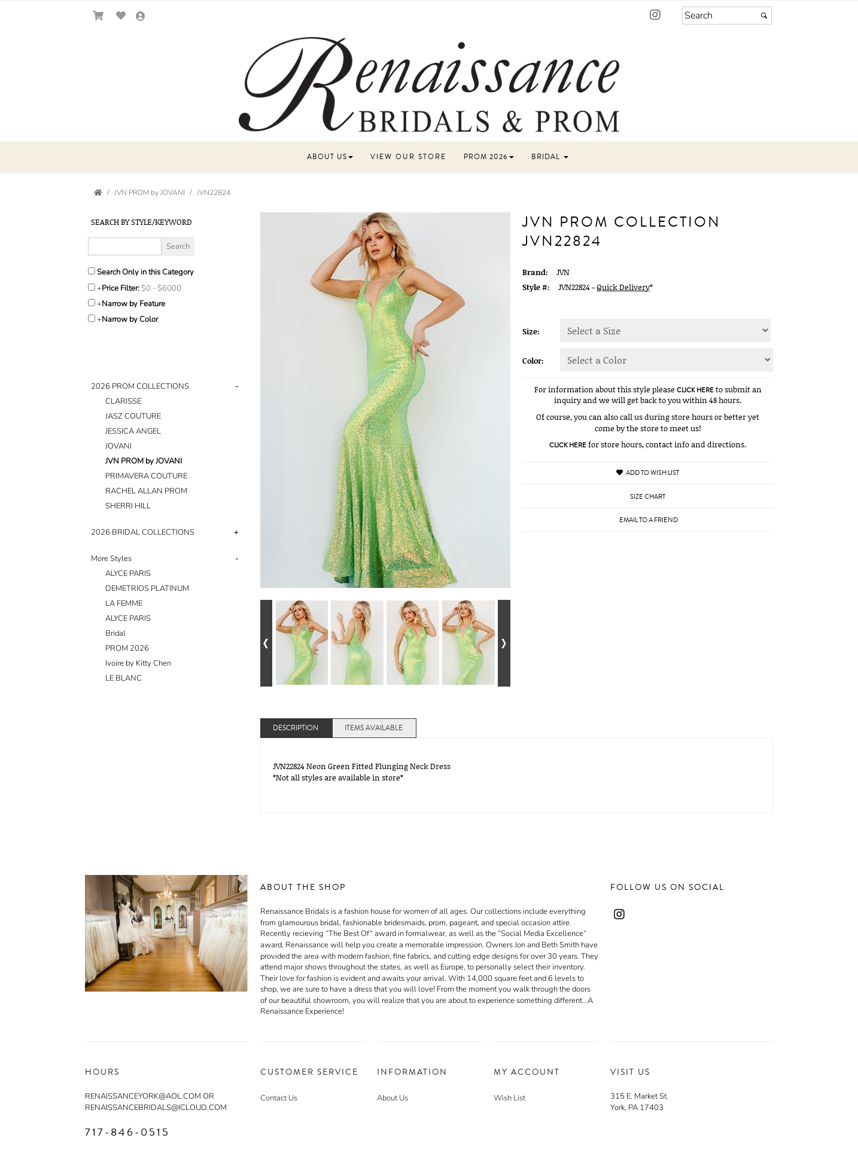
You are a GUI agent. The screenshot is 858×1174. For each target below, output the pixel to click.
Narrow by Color (130, 319)
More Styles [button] (111, 558)
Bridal (115, 633)
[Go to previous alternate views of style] (266, 643)
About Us (392, 1098)
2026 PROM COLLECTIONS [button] (140, 386)
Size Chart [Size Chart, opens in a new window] (647, 496)
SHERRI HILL (128, 506)
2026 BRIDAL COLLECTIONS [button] (142, 532)
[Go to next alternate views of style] (504, 643)
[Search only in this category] (91, 271)
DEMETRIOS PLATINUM (147, 588)
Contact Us (278, 1098)
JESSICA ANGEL (133, 431)
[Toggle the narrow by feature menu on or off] (91, 302)
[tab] (166, 446)
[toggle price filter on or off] (91, 287)
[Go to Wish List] (121, 16)
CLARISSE (123, 401)
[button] (289, 162)
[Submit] (764, 16)
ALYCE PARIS (128, 573)
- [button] (236, 386)
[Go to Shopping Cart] (98, 16)
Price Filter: (120, 288)
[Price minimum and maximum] (165, 288)
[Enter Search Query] (125, 246)
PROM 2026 (127, 648)
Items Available (374, 728)
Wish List (509, 1098)
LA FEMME (123, 603)
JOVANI (118, 446)
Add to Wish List (647, 472)
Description (295, 728)
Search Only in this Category (145, 272)
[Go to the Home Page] (98, 192)
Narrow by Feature (133, 303)
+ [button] (236, 532)
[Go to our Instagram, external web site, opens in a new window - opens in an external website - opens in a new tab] (655, 16)
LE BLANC (123, 678)
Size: (531, 331)
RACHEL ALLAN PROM (146, 491)
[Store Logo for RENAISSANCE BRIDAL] (429, 84)
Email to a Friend (648, 520)
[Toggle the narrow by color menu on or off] (91, 318)
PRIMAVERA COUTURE (146, 476)
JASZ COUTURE (133, 416)
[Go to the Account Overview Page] (141, 17)
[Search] (727, 16)
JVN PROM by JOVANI (143, 461)
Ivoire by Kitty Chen (138, 663)
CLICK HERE (695, 390)
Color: (533, 360)
